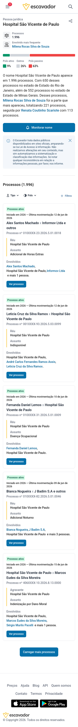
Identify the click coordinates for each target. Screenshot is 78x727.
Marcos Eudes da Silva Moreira (26, 620)
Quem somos (61, 686)
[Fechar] (70, 140)
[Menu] (7, 6)
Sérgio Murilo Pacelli (19, 625)
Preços (12, 686)
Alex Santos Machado (20, 266)
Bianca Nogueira (17, 529)
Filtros (66, 196)
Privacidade (54, 694)
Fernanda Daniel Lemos (21, 448)
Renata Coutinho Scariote (40, 110)
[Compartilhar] (70, 21)
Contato (21, 694)
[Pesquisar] (70, 6)
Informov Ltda (56, 271)
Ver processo (16, 284)
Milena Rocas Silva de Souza (30, 46)
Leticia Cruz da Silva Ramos (24, 366)
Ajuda (25, 686)
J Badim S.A (37, 529)
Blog (36, 686)
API (45, 686)
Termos (36, 694)
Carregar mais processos (39, 652)
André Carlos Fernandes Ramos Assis (30, 362)
